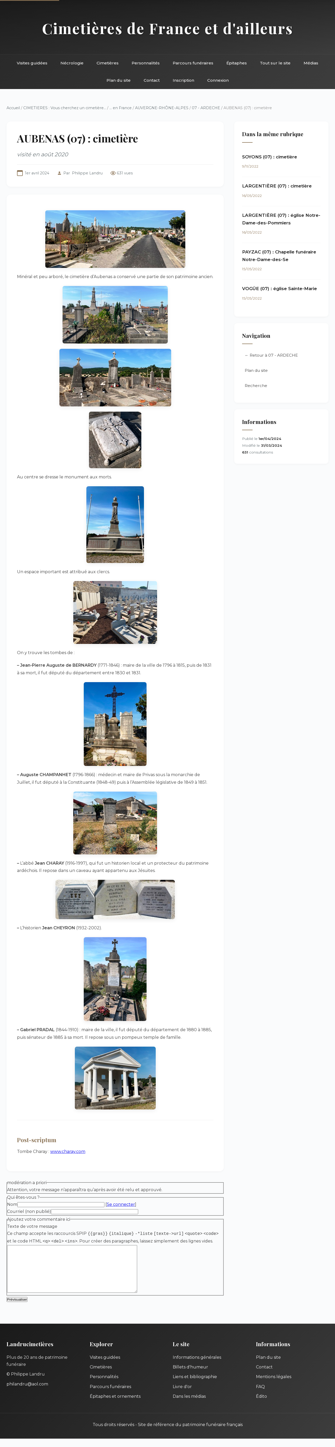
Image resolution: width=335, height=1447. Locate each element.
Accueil (13, 108)
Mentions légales (273, 1385)
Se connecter (121, 1204)
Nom (12, 1204)
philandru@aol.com (27, 1392)
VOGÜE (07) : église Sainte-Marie (279, 288)
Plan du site (119, 80)
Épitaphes (236, 62)
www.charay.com (67, 1151)
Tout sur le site (275, 62)
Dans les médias (189, 1404)
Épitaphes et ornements (115, 1404)
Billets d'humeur (190, 1375)
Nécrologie (71, 62)
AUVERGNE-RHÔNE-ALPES (161, 108)
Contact (152, 80)
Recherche (256, 385)
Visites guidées (32, 62)
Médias (311, 62)
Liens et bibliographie (195, 1385)
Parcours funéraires (193, 62)
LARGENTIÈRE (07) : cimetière (277, 186)
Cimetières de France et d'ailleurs (167, 28)
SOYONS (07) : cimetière (269, 156)
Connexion (218, 80)
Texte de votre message (32, 1226)
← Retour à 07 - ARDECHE (271, 355)
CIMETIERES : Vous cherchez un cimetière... (64, 108)
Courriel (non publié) (29, 1211)
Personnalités (146, 62)
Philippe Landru (87, 173)
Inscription (183, 80)
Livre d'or (182, 1395)
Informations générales (197, 1365)
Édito (261, 1404)
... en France (120, 108)
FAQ (260, 1395)
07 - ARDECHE (206, 108)
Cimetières (108, 62)
